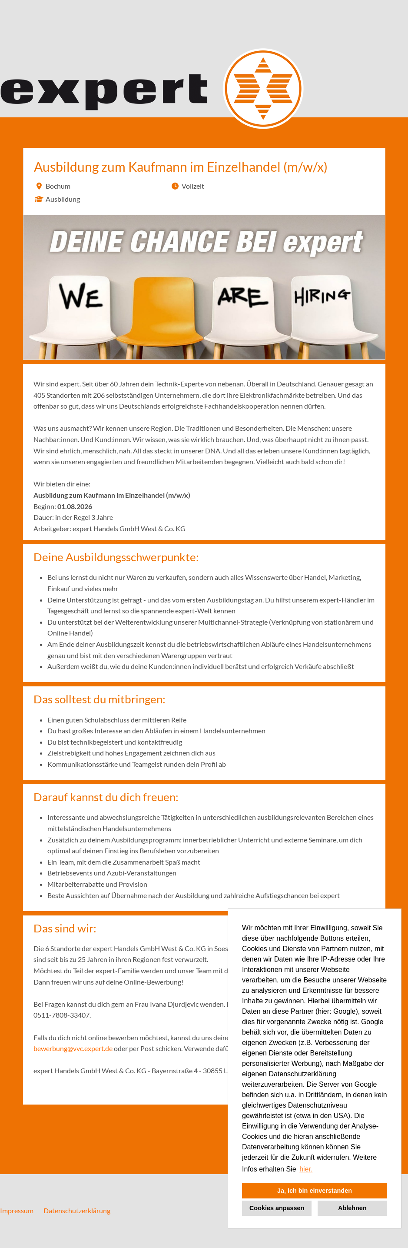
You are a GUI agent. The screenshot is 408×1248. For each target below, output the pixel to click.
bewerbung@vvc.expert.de (73, 1048)
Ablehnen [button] (352, 1208)
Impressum (16, 1210)
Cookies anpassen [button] (276, 1208)
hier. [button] (305, 1169)
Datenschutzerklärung (76, 1210)
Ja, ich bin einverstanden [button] (314, 1190)
